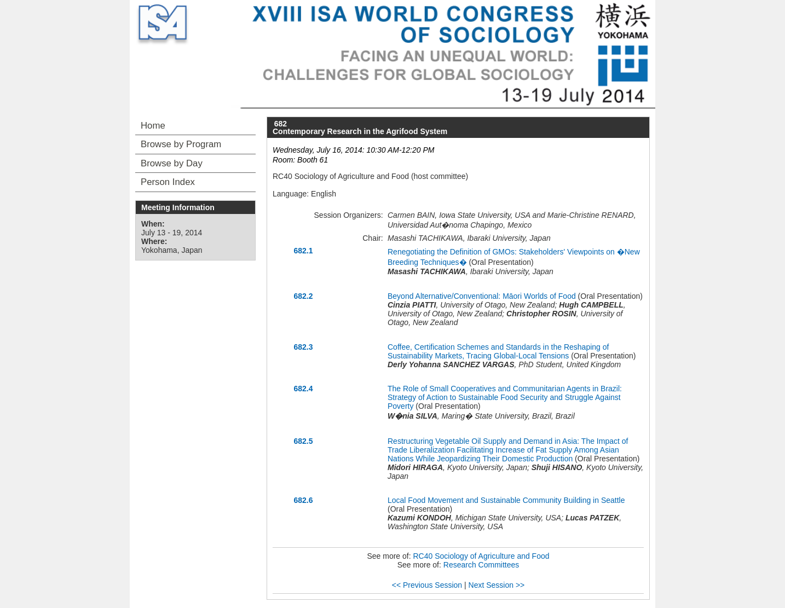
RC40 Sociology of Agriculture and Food (481, 556)
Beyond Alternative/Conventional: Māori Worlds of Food (482, 296)
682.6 (303, 500)
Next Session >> (497, 585)
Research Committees (481, 564)
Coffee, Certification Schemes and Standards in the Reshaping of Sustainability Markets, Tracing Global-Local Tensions (498, 351)
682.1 (303, 250)
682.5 (303, 441)
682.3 (303, 347)
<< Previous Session (427, 585)
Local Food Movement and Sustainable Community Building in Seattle (506, 500)
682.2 (303, 296)
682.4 (303, 388)
